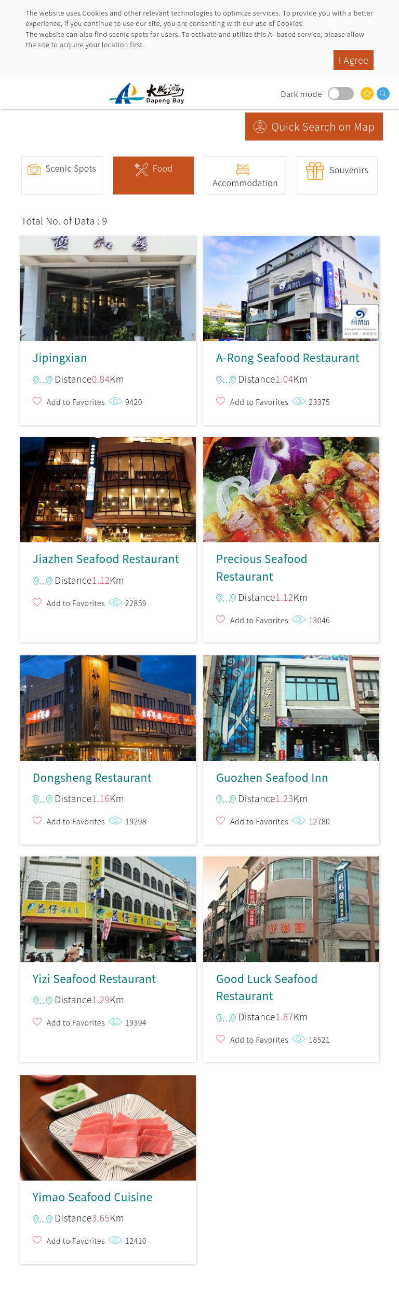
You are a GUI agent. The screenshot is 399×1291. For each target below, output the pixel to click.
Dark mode (341, 93)
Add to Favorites (76, 401)
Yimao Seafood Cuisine (108, 1123)
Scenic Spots (71, 168)
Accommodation (245, 182)
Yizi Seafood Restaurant (108, 909)
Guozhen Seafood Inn (291, 703)
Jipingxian (108, 284)
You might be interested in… (367, 93)
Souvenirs (349, 169)
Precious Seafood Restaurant (291, 489)
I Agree (353, 59)
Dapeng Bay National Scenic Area (150, 93)
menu (18, 93)
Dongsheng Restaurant (108, 703)
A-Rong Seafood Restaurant (291, 284)
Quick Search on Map (323, 126)
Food (163, 168)
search (383, 93)
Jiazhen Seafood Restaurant (108, 489)
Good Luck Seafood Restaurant (291, 909)
